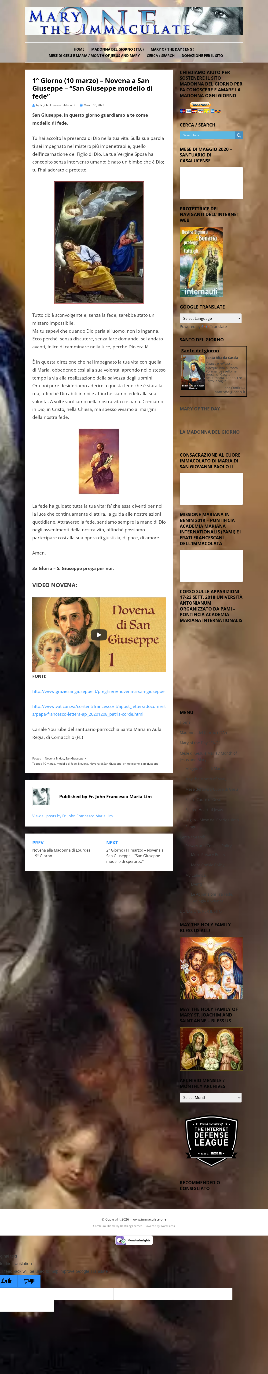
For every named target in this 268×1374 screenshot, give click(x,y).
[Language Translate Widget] (211, 318)
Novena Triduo (54, 758)
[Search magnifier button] (239, 135)
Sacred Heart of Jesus (204, 809)
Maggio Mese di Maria (204, 768)
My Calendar (196, 875)
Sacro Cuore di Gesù (203, 799)
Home (79, 49)
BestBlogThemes (131, 1226)
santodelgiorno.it (230, 392)
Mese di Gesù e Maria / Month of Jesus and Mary (94, 55)
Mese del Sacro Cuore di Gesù (211, 789)
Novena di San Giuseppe (105, 764)
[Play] (99, 634)
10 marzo (49, 764)
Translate (214, 326)
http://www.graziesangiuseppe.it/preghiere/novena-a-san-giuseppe (98, 691)
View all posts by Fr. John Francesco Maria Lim (72, 816)
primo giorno (131, 764)
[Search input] (208, 135)
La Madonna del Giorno (210, 432)
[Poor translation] (29, 1281)
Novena (83, 764)
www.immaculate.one (149, 1219)
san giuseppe (149, 764)
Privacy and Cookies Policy (208, 845)
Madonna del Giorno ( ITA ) (117, 49)
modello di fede (67, 764)
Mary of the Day (200, 409)
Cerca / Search (161, 55)
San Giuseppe (75, 758)
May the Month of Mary (205, 779)
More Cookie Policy (207, 865)
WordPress (168, 1226)
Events (197, 884)
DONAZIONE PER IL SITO (202, 55)
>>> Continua (234, 387)
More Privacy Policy (208, 854)
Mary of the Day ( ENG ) (172, 49)
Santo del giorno (200, 350)
